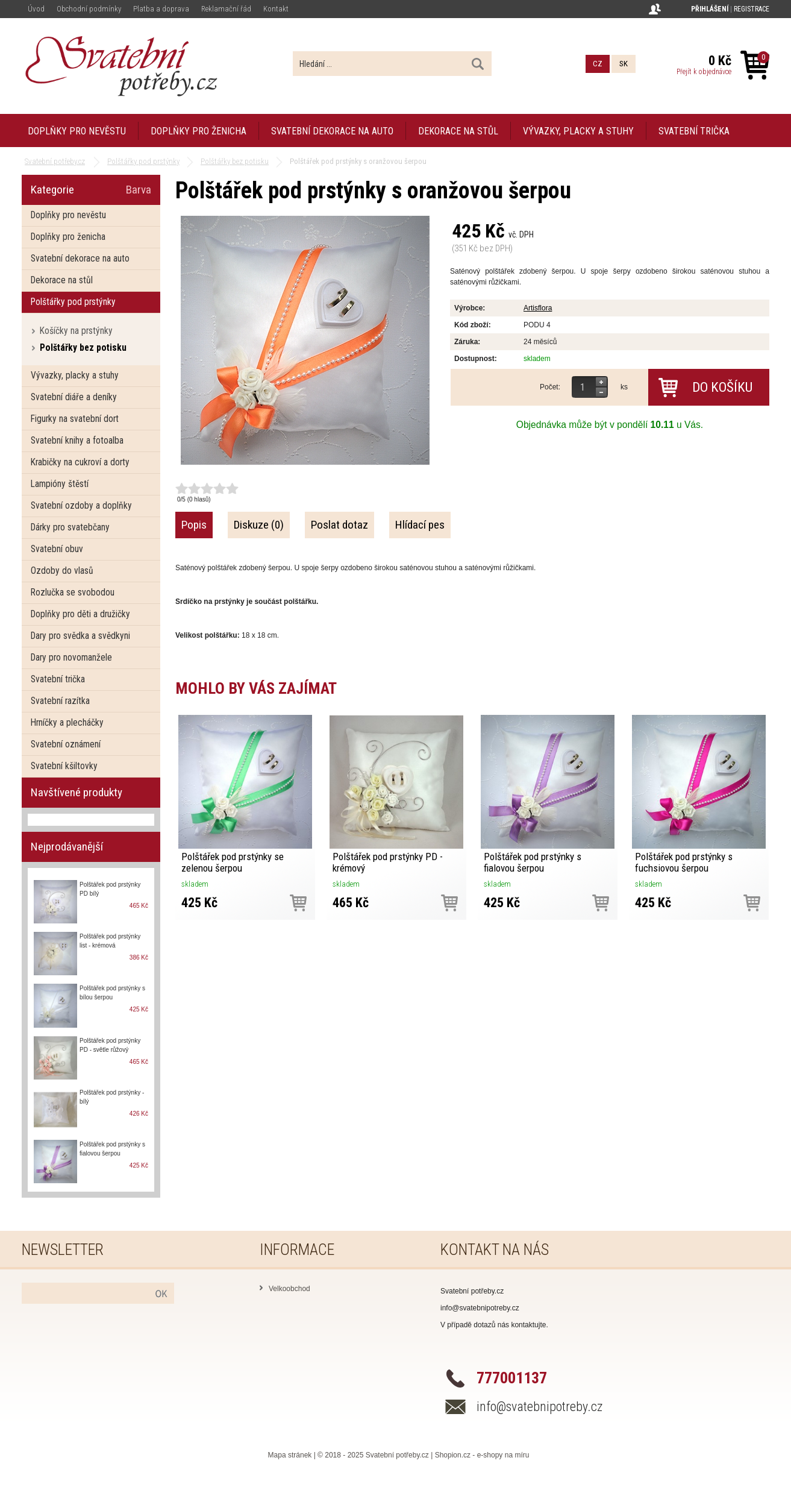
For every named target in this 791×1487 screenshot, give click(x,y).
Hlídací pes (420, 525)
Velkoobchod (289, 1288)
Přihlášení (709, 9)
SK (623, 63)
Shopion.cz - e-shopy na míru (482, 1455)
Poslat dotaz (339, 525)
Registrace (751, 9)
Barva (138, 189)
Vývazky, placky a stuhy (578, 131)
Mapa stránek (290, 1455)
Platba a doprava (161, 8)
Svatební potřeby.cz (397, 1455)
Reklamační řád (226, 8)
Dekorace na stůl (458, 131)
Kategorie (52, 189)
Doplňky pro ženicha (198, 131)
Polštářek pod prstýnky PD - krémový (388, 862)
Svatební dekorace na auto (332, 131)
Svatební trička (694, 131)
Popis (194, 525)
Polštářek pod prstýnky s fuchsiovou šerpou (684, 862)
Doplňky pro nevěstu (77, 131)
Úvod (36, 8)
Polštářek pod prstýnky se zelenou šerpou (232, 862)
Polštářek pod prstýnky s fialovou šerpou (532, 862)
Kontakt (276, 8)
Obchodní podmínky (89, 8)
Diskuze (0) (259, 525)
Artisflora (538, 308)
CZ (597, 63)
